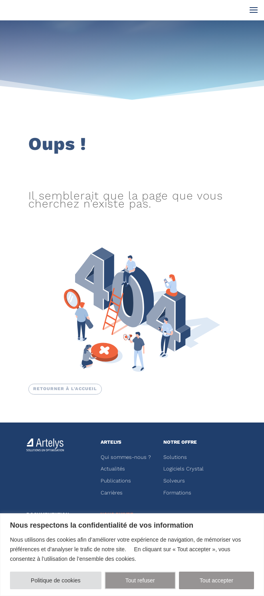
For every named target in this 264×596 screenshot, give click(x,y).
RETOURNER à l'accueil (65, 388)
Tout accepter (216, 580)
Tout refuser (140, 580)
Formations (177, 493)
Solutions (175, 457)
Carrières (112, 493)
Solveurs (174, 481)
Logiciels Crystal (183, 469)
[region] (132, 554)
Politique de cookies (56, 580)
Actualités (113, 469)
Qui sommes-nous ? (126, 457)
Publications (116, 481)
